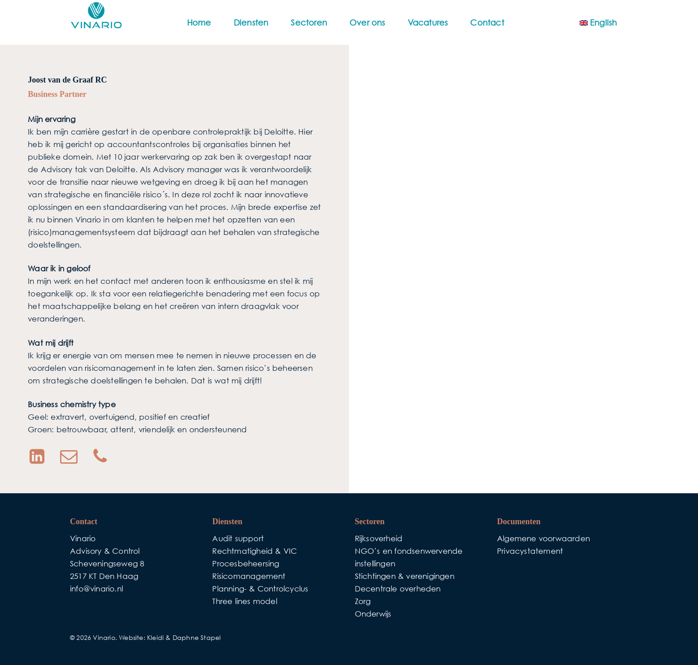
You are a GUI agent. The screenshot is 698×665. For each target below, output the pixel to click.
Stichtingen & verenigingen (404, 576)
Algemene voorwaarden (543, 538)
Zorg (363, 601)
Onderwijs (373, 613)
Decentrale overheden (398, 588)
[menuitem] (598, 22)
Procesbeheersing (245, 563)
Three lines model (244, 601)
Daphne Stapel (197, 637)
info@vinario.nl (96, 588)
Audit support (238, 538)
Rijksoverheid (379, 538)
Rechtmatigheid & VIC (254, 551)
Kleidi (155, 637)
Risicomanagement (248, 576)
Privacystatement (530, 551)
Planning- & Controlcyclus (260, 588)
